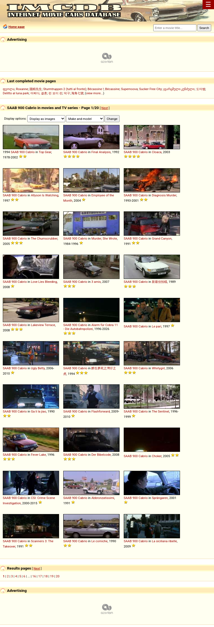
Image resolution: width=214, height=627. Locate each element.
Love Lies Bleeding (44, 282)
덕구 (67, 93)
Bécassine (112, 89)
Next (104, 108)
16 (34, 576)
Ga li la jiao (38, 411)
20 (58, 576)
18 (46, 576)
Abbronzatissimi (102, 498)
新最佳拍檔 (159, 282)
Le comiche (99, 541)
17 (40, 576)
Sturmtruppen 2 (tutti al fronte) (64, 89)
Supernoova (129, 89)
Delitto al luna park (16, 93)
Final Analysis (101, 152)
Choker (157, 456)
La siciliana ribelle (164, 541)
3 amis (96, 282)
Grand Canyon (162, 238)
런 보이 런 (55, 93)
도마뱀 (200, 89)
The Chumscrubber (44, 238)
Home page (16, 27)
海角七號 (77, 93)
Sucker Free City (150, 89)
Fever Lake (38, 455)
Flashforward (100, 411)
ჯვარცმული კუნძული (179, 89)
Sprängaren (160, 498)
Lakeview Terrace (43, 325)
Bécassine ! (95, 89)
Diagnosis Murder (164, 195)
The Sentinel (160, 411)
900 (22, 152)
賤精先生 (36, 89)
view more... (94, 93)
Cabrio (30, 152)
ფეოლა (8, 89)
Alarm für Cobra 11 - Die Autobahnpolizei (90, 327)
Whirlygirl (158, 368)
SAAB (15, 152)
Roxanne (22, 89)
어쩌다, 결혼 (38, 93)
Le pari (156, 326)
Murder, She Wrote (104, 238)
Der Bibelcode (101, 455)
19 (52, 576)
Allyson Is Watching (45, 195)
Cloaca (157, 152)
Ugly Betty (38, 368)
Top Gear (45, 152)
